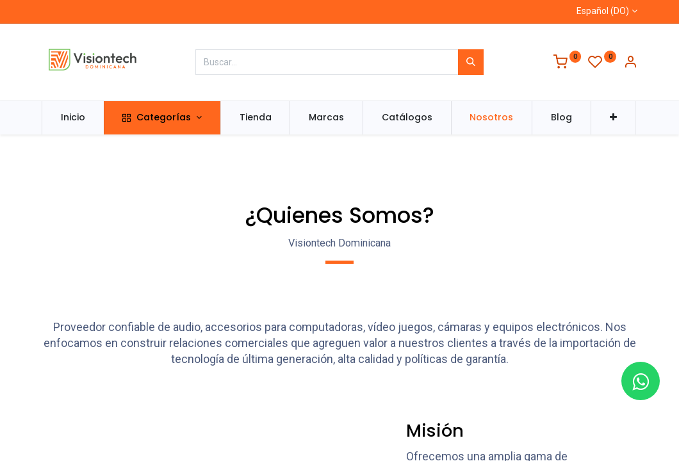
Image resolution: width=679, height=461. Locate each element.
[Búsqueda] (471, 62)
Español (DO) (603, 11)
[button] (613, 117)
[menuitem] (73, 117)
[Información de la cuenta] (630, 63)
